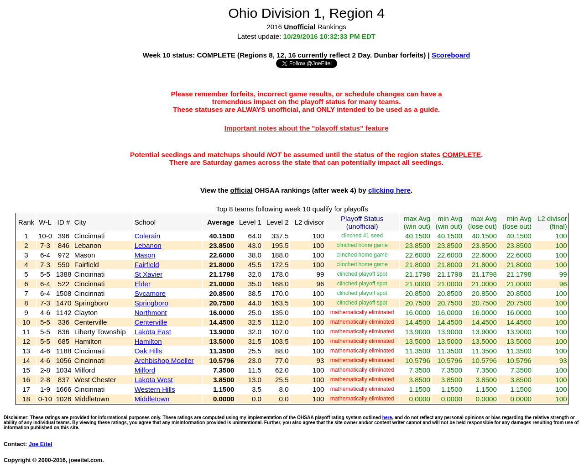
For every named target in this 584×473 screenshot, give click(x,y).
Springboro (151, 303)
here (387, 417)
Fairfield (147, 264)
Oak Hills (148, 351)
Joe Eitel (40, 444)
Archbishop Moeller (164, 360)
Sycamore (150, 293)
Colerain (148, 236)
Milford (145, 370)
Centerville (151, 322)
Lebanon (148, 245)
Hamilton (148, 341)
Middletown (152, 399)
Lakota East (153, 332)
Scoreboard (451, 55)
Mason (145, 255)
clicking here (389, 190)
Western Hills (155, 389)
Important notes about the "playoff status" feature (306, 128)
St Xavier (149, 274)
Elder (143, 284)
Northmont (151, 312)
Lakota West (154, 380)
